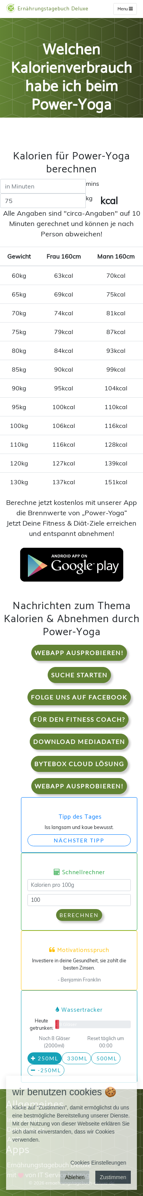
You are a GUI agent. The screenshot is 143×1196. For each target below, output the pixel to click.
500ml (106, 1058)
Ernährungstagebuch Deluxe (47, 8)
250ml (44, 1058)
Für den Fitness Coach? (79, 719)
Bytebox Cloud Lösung (79, 763)
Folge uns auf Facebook (79, 697)
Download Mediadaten (79, 741)
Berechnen (79, 915)
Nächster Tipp (79, 840)
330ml (76, 1058)
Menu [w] (125, 9)
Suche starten (79, 674)
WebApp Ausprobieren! (79, 652)
